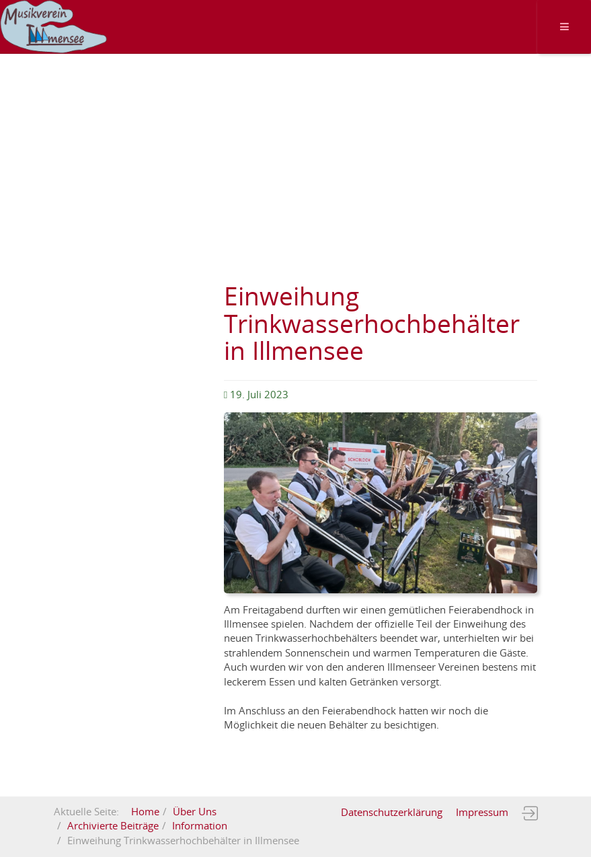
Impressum (482, 813)
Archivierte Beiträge (113, 826)
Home (145, 812)
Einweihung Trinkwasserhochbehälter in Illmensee (372, 325)
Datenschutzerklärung (391, 813)
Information (199, 826)
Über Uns (194, 812)
